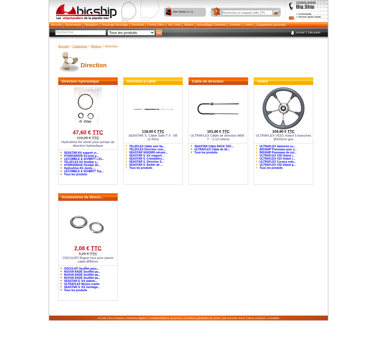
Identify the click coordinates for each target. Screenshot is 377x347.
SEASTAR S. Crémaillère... (146, 158)
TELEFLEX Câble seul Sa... (147, 146)
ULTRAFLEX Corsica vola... (278, 161)
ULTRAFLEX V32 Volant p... (278, 164)
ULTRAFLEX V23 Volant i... (277, 158)
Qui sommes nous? (234, 318)
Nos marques (116, 318)
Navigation (91, 24)
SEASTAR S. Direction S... (146, 161)
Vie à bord (174, 24)
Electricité (137, 24)
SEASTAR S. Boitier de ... (146, 164)
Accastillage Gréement (211, 24)
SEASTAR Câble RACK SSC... (214, 146)
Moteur (188, 24)
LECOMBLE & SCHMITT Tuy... (84, 171)
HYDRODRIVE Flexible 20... (82, 165)
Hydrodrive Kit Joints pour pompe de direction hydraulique (87, 143)
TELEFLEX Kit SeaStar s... (81, 162)
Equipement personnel (271, 24)
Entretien (235, 24)
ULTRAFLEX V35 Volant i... (277, 155)
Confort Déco (155, 24)
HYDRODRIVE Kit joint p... (81, 155)
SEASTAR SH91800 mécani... (148, 152)
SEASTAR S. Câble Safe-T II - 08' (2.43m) (153, 137)
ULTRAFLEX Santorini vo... (278, 146)
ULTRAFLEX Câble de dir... (212, 149)
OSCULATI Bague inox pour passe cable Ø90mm (88, 259)
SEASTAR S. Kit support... (146, 155)
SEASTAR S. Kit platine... (80, 280)
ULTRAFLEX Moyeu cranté (81, 284)
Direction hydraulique (80, 81)
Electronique (73, 24)
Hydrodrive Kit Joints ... (80, 168)
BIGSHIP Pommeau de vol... (278, 152)
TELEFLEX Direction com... (147, 149)
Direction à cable (141, 81)
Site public (314, 32)
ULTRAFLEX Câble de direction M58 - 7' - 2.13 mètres (218, 137)
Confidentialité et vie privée (165, 318)
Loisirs (249, 24)
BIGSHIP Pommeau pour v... (278, 149)
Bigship (86, 6)
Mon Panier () (183, 11)
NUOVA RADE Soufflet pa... (82, 271)
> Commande (303, 14)
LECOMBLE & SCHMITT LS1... (84, 158)
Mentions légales (137, 318)
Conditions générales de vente (202, 318)
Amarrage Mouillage (115, 24)
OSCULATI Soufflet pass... (81, 268)
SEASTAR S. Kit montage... (82, 287)
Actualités (274, 318)
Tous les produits (75, 174)
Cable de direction (208, 81)
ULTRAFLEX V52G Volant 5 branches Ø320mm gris (283, 137)
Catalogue (79, 46)
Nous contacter (257, 318)
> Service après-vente (308, 16)
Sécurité (56, 24)
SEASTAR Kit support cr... (81, 152)
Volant (262, 81)
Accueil (300, 32)
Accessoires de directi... (82, 197)
